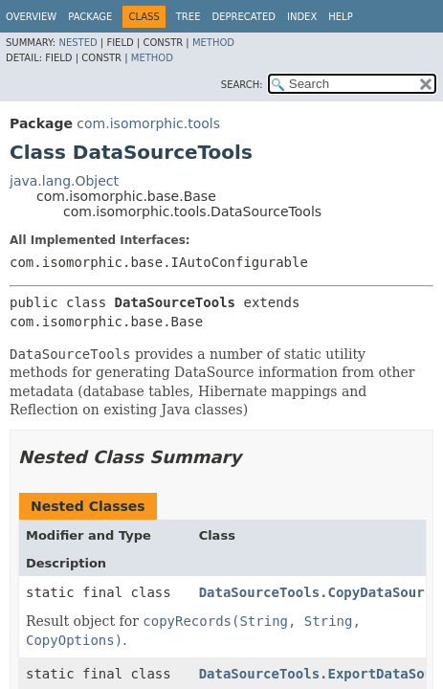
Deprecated (243, 16)
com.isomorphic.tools (148, 123)
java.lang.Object (64, 181)
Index (302, 16)
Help (340, 16)
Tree (188, 16)
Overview (31, 16)
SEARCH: (242, 84)
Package (90, 16)
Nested (77, 42)
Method (213, 42)
